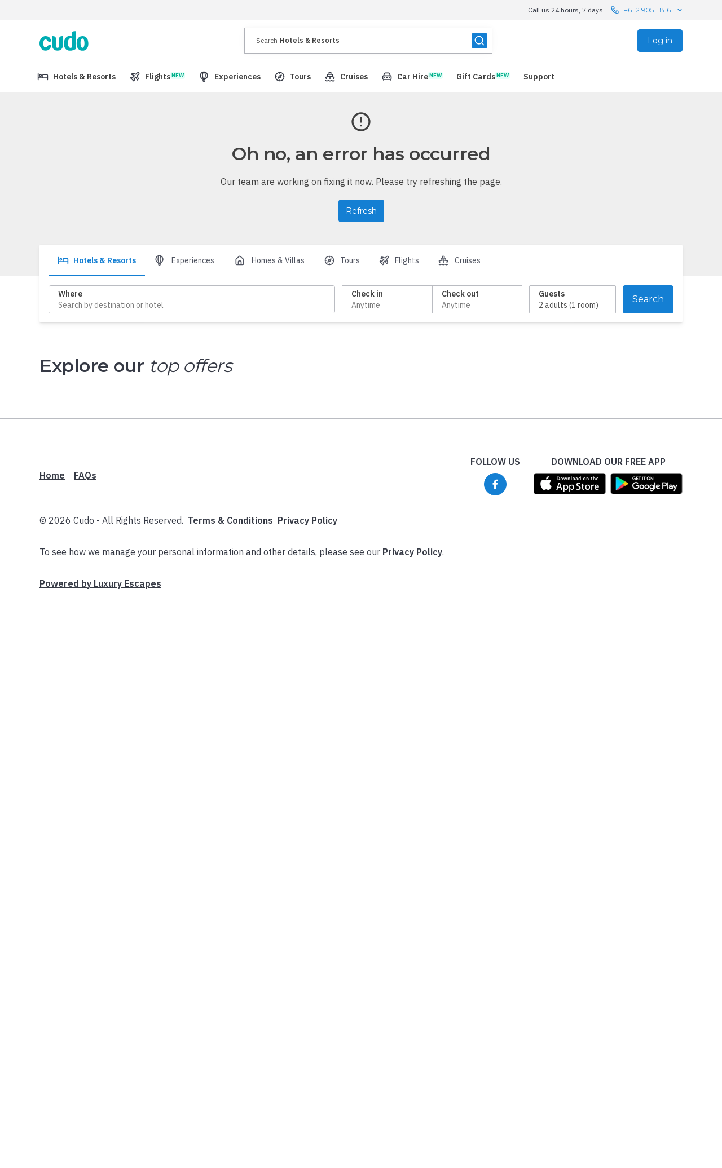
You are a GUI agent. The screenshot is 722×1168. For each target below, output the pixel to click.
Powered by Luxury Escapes (100, 583)
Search (648, 299)
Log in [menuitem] (660, 41)
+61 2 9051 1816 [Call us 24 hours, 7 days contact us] (647, 10)
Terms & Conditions (230, 520)
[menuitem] (76, 76)
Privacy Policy (307, 520)
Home (52, 475)
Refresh (361, 211)
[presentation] (368, 40)
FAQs (85, 475)
